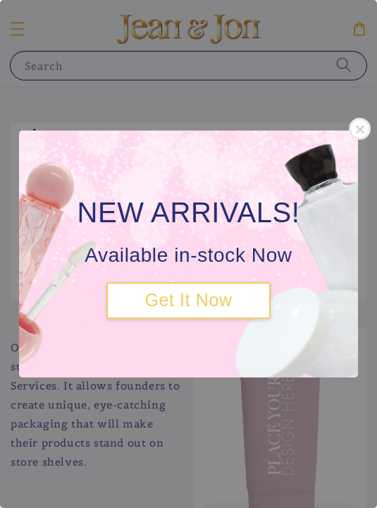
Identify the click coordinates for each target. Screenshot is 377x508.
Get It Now (188, 300)
